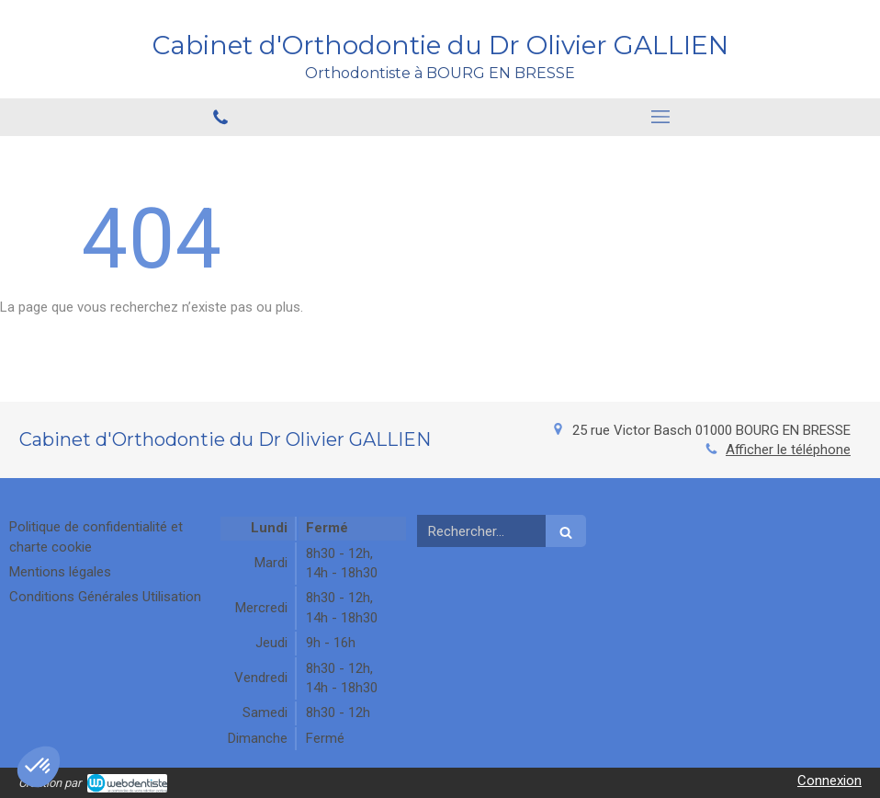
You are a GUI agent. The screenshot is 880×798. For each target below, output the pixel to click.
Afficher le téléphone (788, 449)
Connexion (829, 780)
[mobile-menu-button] (660, 116)
